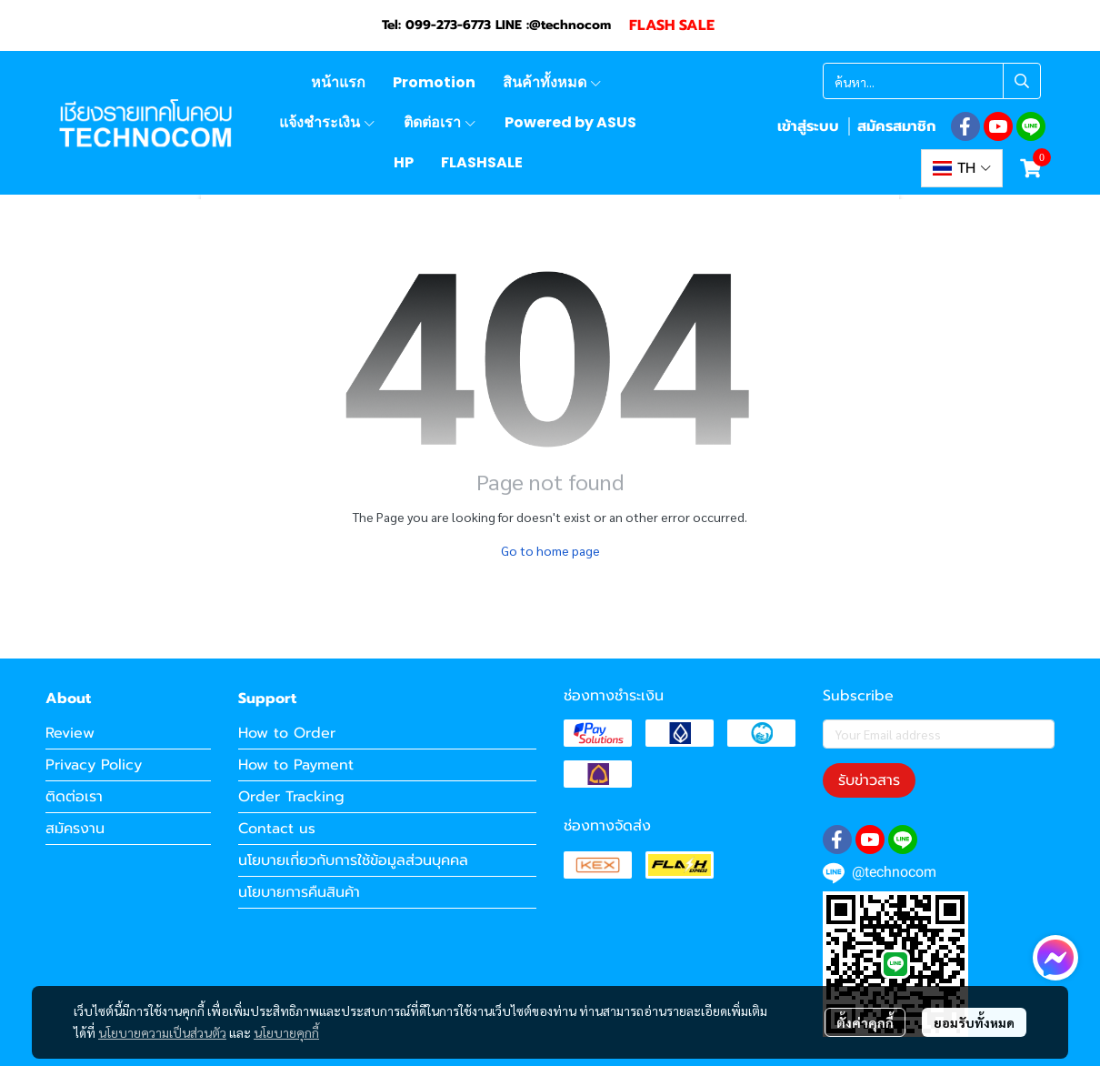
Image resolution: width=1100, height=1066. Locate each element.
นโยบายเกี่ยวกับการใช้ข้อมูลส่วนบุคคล (353, 860)
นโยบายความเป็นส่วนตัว (162, 1032)
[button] (931, 81)
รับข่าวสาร (869, 780)
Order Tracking (291, 797)
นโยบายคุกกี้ (286, 1032)
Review (70, 733)
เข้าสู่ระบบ (808, 126)
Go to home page (550, 550)
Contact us (276, 829)
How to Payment (296, 765)
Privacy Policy (93, 765)
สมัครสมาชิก (896, 126)
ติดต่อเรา (74, 797)
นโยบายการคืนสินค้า (299, 892)
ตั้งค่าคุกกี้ (865, 1022)
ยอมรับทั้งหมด (974, 1022)
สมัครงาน (75, 829)
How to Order (286, 733)
